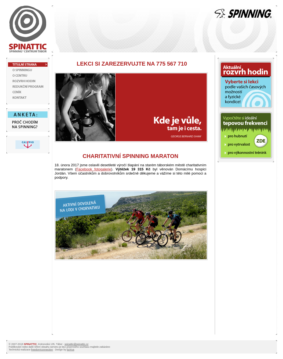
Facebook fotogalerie (93, 169)
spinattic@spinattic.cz (76, 344)
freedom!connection (42, 349)
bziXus (70, 349)
